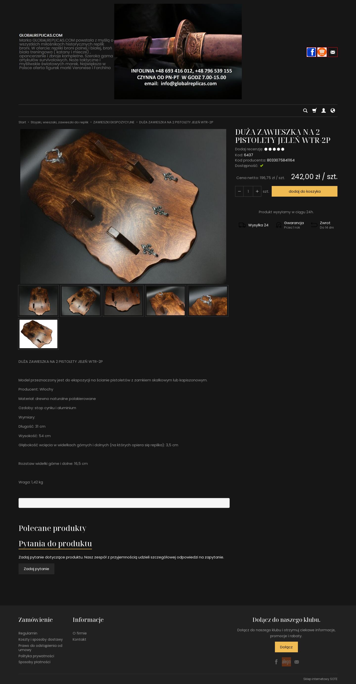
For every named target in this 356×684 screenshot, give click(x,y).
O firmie (80, 633)
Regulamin (28, 633)
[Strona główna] (178, 51)
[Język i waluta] (332, 111)
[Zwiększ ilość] (239, 191)
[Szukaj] (305, 111)
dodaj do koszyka (305, 191)
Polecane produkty (52, 528)
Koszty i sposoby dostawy (41, 639)
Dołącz (286, 647)
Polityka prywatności (36, 656)
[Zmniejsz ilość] (257, 191)
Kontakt (79, 639)
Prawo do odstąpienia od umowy (40, 647)
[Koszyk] (314, 111)
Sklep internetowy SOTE (320, 679)
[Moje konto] (323, 111)
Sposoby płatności (34, 661)
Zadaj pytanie (36, 568)
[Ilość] (248, 191)
